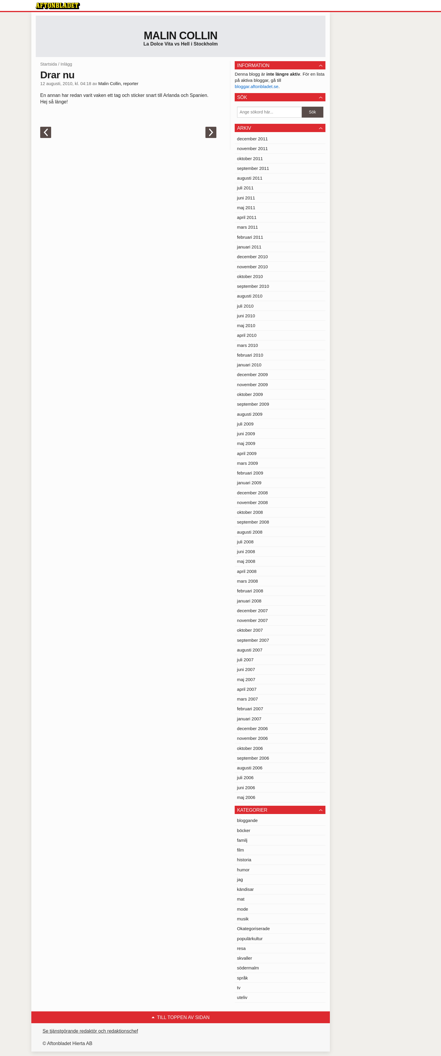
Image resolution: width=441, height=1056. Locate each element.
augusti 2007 (249, 649)
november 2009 (252, 384)
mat (240, 898)
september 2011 (253, 168)
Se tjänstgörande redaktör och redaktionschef (90, 1031)
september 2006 (253, 758)
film (240, 849)
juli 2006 (245, 777)
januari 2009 (249, 482)
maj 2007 (246, 679)
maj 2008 (246, 561)
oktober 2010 (250, 276)
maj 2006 (246, 797)
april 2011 (247, 217)
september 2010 (253, 286)
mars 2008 (247, 581)
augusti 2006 (249, 767)
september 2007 (253, 640)
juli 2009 (245, 423)
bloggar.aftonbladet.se (256, 86)
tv (239, 987)
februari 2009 (250, 472)
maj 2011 (246, 207)
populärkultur (250, 938)
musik (243, 918)
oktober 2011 (250, 158)
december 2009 (252, 374)
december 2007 (252, 610)
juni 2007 (246, 669)
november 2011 (252, 148)
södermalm (248, 967)
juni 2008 (246, 551)
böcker (243, 830)
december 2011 (252, 138)
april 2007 (247, 689)
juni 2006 (246, 787)
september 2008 (253, 521)
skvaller (244, 958)
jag (240, 879)
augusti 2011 (249, 178)
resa (241, 948)
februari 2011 (250, 237)
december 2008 (252, 492)
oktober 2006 (250, 748)
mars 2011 (247, 227)
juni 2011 (246, 197)
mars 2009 (247, 463)
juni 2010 (246, 315)
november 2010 (252, 266)
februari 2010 (250, 355)
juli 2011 (245, 187)
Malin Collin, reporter (118, 83)
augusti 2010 (249, 295)
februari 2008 (250, 590)
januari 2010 (249, 364)
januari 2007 (249, 718)
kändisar (245, 889)
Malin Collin (180, 36)
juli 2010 (245, 305)
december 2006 (252, 728)
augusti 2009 (249, 414)
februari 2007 (250, 708)
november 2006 (252, 738)
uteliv (242, 997)
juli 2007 (245, 659)
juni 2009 (246, 433)
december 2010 (252, 256)
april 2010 (247, 335)
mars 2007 (247, 698)
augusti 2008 (249, 532)
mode (242, 909)
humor (243, 869)
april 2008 (247, 571)
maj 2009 (246, 443)
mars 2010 (247, 345)
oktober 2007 (250, 630)
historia (244, 859)
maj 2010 (246, 325)
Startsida (48, 64)
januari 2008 (249, 600)
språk (242, 977)
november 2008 (252, 502)
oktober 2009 (250, 394)
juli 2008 (245, 541)
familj (242, 840)
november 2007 (252, 620)
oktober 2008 (250, 512)
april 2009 (247, 453)
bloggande (247, 820)
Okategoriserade (253, 928)
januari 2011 (249, 246)
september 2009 (253, 404)
